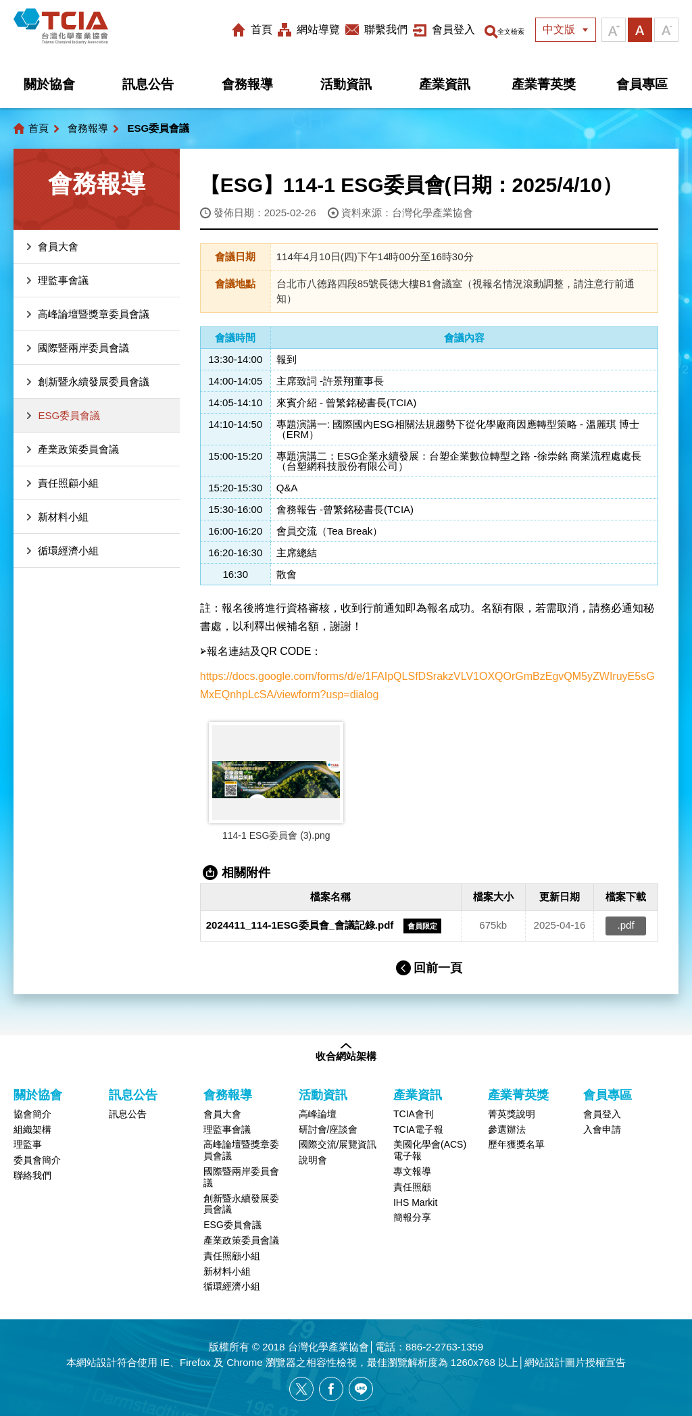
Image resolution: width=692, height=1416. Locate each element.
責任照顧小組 (68, 483)
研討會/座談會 (328, 1129)
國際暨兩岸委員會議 (83, 347)
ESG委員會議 (69, 415)
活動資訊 (346, 84)
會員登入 (435, 29)
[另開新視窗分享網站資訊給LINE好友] (361, 1389)
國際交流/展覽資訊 (338, 1145)
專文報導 (412, 1171)
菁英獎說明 (511, 1113)
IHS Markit (415, 1202)
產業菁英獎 (544, 84)
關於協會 (49, 84)
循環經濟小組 (68, 550)
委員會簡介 (37, 1159)
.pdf (626, 925)
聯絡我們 (32, 1175)
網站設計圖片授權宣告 (575, 1362)
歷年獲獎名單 (516, 1145)
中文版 (559, 29)
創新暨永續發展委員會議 (93, 381)
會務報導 (247, 84)
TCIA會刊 (413, 1113)
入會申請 (602, 1129)
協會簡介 (32, 1113)
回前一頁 (438, 968)
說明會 (313, 1159)
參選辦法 (507, 1129)
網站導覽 (300, 29)
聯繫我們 (367, 29)
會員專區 (642, 84)
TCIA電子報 (418, 1129)
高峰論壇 (318, 1113)
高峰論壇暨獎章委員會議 (93, 314)
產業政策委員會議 (78, 449)
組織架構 (32, 1129)
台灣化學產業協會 (76, 30)
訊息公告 (148, 84)
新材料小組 (63, 516)
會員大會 (58, 246)
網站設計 (96, 1362)
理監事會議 (63, 280)
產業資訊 (444, 84)
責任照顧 (412, 1186)
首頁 (243, 29)
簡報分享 (412, 1218)
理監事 (28, 1145)
